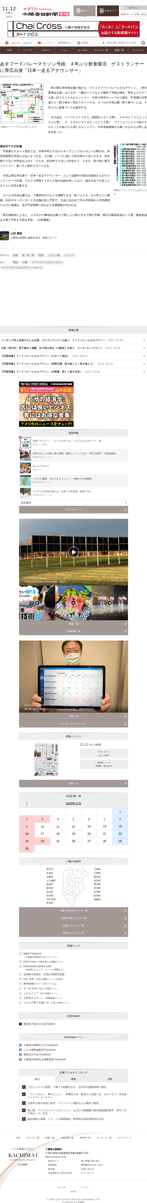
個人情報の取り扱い (90, 1161)
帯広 (15, 262)
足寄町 (97, 891)
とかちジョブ (40, 993)
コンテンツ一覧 (104, 1138)
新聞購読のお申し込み (92, 1165)
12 (73, 826)
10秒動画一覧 (73, 631)
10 (42, 826)
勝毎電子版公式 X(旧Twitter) (39, 1023)
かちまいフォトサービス (73, 723)
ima (44, 979)
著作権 (51, 1169)
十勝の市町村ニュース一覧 (73, 910)
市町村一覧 (85, 1138)
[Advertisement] (44, 298)
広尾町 (97, 873)
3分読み (82, 43)
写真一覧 (73, 716)
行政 (15, 255)
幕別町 (97, 876)
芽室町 (49, 895)
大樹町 (97, 869)
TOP (9, 50)
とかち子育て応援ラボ (47, 1002)
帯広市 (49, 869)
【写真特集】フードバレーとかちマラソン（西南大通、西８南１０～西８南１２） (57, 363)
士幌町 (49, 876)
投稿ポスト (66, 43)
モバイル (62, 1187)
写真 (41, 255)
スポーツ (46, 50)
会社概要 (22, 1164)
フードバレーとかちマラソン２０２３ (22, 267)
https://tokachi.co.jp (55, 1156)
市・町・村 (28, 255)
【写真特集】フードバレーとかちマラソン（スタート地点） (44, 356)
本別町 (97, 888)
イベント (69, 255)
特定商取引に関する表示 (60, 1173)
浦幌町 (97, 899)
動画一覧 (73, 623)
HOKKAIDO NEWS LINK (44, 968)
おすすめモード (108, 10)
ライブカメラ (48, 43)
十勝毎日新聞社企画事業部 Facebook (44, 1059)
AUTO (73, 1192)
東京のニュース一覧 (73, 933)
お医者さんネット (43, 997)
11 (58, 826)
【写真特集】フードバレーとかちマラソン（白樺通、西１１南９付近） (50, 371)
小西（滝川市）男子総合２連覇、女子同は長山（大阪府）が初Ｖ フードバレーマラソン (60, 348)
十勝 (24, 262)
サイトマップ (124, 1138)
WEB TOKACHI (40, 955)
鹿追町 (49, 884)
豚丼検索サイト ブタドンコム (40, 983)
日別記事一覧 (67, 1138)
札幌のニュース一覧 (73, 925)
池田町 (97, 880)
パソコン (85, 1187)
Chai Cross (43, 961)
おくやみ (82, 50)
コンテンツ (138, 50)
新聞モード (84, 10)
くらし (64, 50)
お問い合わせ (87, 1169)
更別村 (49, 903)
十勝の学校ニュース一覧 (73, 918)
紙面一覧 (119, 50)
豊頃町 (97, 884)
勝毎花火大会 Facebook (37, 1054)
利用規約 (52, 1165)
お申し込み (140, 14)
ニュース (27, 50)
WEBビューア (104, 764)
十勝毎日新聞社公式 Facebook (40, 1045)
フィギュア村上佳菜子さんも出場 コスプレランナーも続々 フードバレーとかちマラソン (62, 340)
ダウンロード (104, 754)
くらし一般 (54, 255)
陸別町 (97, 895)
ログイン (133, 7)
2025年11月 (73, 803)
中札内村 (51, 899)
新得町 (49, 888)
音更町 (49, 873)
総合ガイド (127, 14)
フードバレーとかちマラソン (47, 262)
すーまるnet (41, 988)
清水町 (49, 891)
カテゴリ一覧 (101, 50)
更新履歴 (26, 502)
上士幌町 (51, 880)
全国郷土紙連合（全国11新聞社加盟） (45, 974)
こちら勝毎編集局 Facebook (39, 1049)
